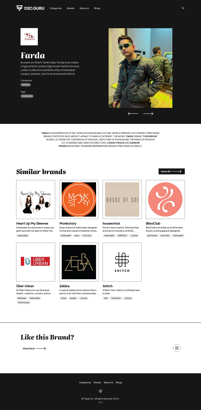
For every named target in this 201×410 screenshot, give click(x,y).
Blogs (97, 8)
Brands (70, 8)
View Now (34, 348)
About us (84, 8)
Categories (56, 8)
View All (171, 171)
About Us (108, 382)
